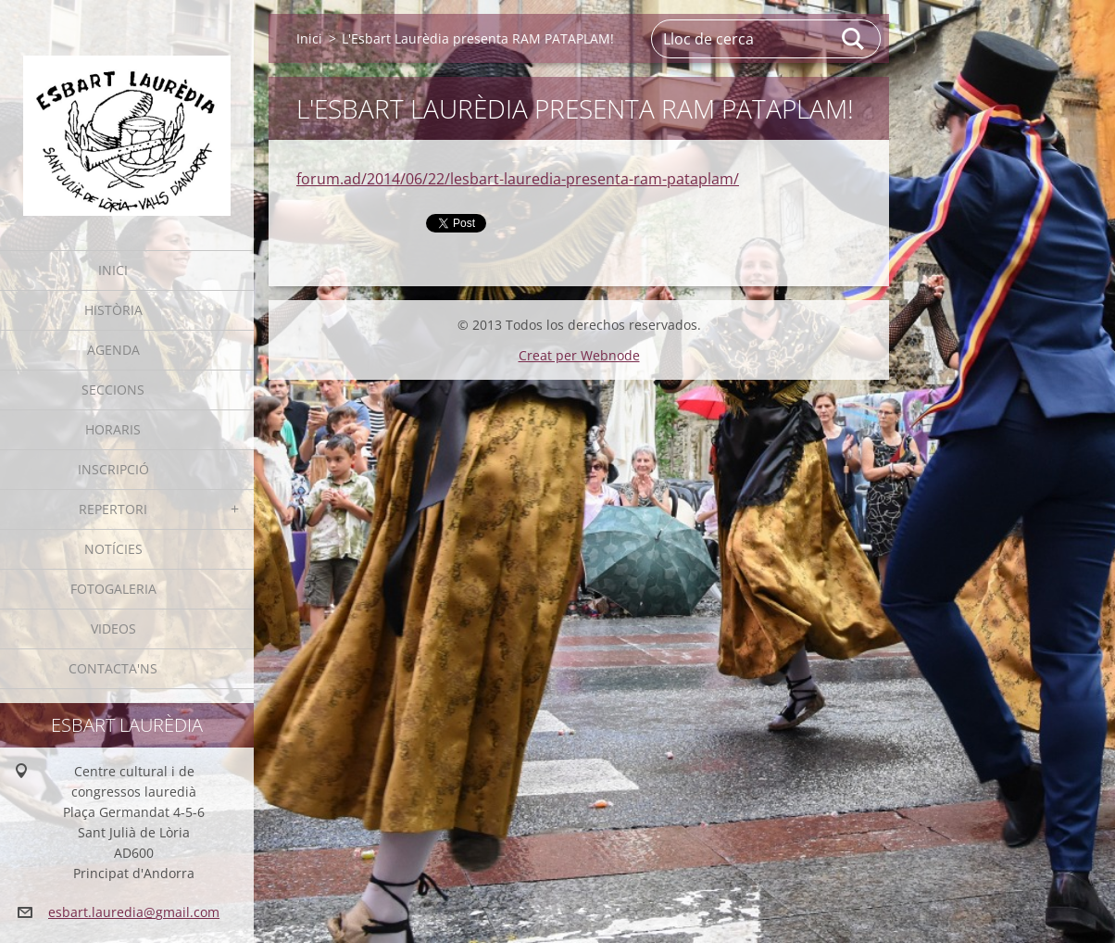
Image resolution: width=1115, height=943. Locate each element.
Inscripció (113, 469)
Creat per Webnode (579, 355)
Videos (113, 628)
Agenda (113, 349)
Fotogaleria (113, 588)
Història (113, 310)
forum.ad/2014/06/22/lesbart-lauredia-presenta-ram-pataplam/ (517, 179)
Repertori (113, 509)
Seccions (112, 389)
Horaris (113, 429)
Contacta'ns (113, 668)
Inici (113, 270)
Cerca (854, 39)
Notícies (113, 549)
